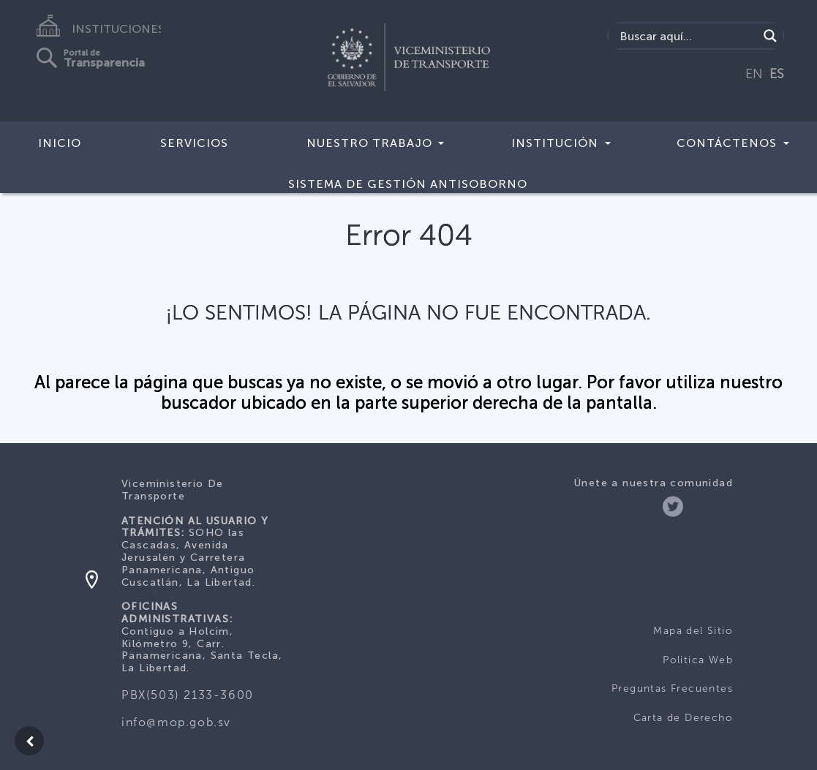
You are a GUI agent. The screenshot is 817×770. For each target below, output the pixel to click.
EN (754, 74)
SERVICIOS (194, 143)
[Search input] (687, 35)
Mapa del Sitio (693, 630)
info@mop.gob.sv (176, 722)
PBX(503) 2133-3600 (187, 695)
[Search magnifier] (770, 35)
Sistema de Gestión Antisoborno (407, 184)
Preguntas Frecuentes (672, 688)
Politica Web (698, 660)
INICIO (59, 143)
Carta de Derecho (683, 718)
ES (776, 74)
